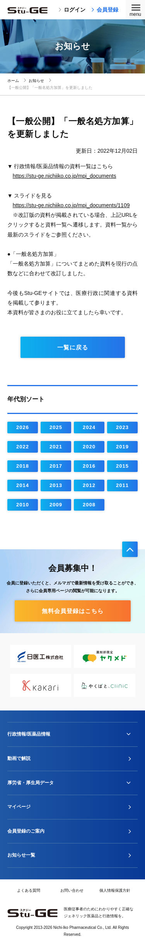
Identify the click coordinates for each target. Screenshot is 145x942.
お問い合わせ (72, 890)
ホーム (13, 80)
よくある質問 (28, 890)
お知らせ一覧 (21, 855)
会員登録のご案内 (25, 831)
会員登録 (104, 10)
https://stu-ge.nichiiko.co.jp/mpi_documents (64, 176)
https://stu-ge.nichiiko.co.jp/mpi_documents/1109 (71, 205)
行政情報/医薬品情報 (28, 734)
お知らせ (36, 80)
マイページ (19, 806)
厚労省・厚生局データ (30, 782)
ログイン (71, 10)
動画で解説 (19, 758)
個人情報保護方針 (114, 890)
